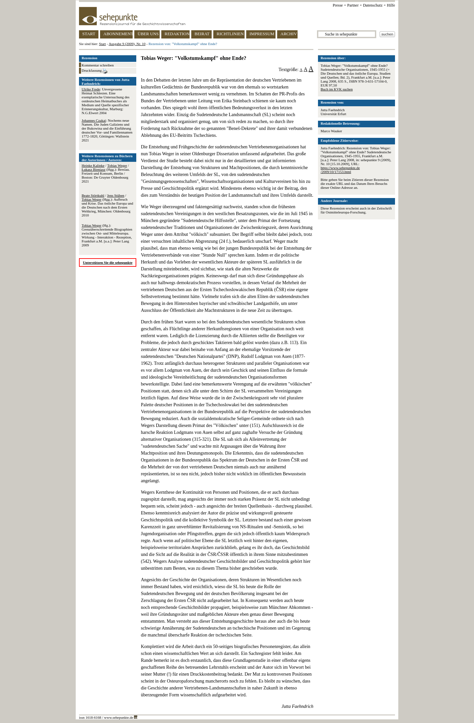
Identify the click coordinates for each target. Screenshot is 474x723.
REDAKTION (177, 33)
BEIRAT (202, 33)
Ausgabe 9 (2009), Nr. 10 (127, 44)
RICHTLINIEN (230, 33)
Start (102, 44)
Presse (338, 5)
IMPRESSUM (262, 33)
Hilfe (391, 5)
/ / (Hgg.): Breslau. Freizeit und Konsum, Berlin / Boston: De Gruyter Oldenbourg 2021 (106, 173)
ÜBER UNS (148, 33)
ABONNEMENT (118, 33)
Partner (353, 5)
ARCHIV (288, 33)
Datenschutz (372, 5)
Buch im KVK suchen (337, 89)
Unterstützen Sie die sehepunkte (108, 262)
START (88, 33)
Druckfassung (94, 71)
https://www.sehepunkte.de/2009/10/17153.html (340, 170)
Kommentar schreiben (98, 65)
